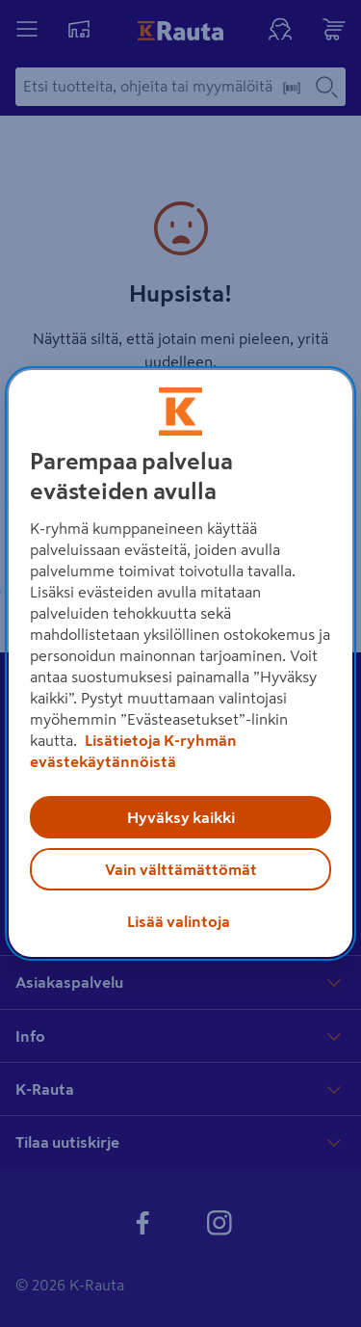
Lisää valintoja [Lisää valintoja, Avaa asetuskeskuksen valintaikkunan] (178, 921)
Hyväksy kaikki (181, 817)
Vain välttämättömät (181, 869)
